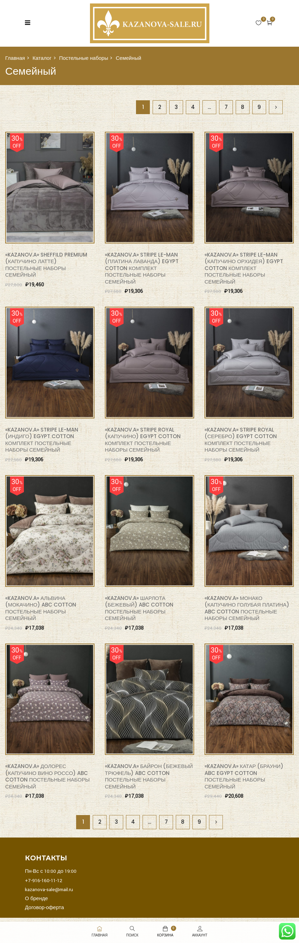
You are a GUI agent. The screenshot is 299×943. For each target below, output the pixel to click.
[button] (269, 23)
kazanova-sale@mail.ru (49, 889)
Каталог (42, 58)
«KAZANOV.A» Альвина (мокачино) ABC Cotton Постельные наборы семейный (40, 608)
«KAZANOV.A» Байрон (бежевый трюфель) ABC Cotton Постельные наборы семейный (149, 776)
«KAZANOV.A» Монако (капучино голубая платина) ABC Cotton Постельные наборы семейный (247, 608)
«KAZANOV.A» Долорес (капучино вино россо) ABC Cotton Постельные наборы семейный (47, 776)
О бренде (36, 898)
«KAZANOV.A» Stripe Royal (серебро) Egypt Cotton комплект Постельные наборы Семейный (241, 440)
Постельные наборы (83, 58)
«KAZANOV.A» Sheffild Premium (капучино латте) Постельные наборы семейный (46, 265)
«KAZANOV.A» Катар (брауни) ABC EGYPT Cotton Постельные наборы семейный (244, 776)
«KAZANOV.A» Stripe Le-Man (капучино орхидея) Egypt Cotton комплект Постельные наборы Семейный (244, 268)
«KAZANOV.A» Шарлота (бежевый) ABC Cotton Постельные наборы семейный (139, 608)
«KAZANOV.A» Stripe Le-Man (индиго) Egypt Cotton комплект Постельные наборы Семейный (41, 440)
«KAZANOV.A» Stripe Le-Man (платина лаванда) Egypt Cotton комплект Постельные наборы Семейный (142, 268)
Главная (15, 58)
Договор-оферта (44, 907)
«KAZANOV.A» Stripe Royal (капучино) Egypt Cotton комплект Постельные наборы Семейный (143, 440)
